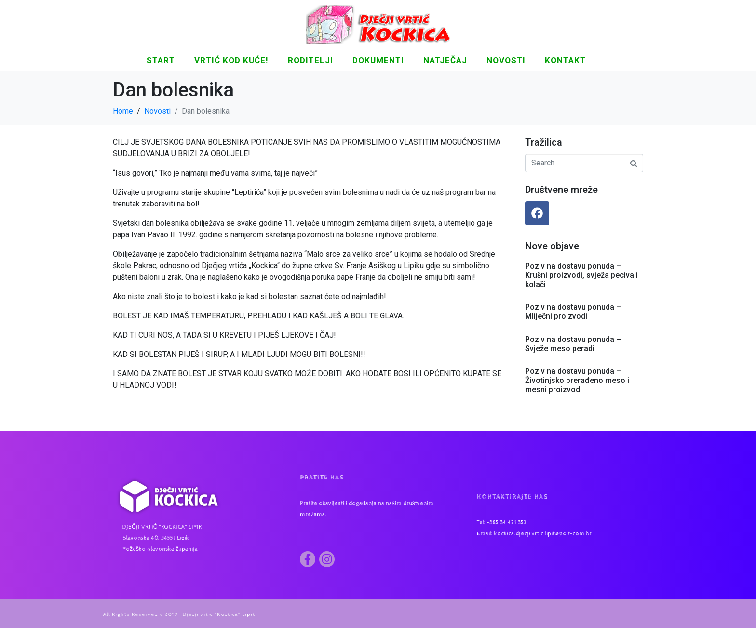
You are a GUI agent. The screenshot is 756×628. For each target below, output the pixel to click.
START (161, 60)
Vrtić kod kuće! (231, 60)
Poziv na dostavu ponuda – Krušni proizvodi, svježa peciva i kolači (581, 275)
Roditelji (310, 60)
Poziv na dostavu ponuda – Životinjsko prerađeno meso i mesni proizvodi (577, 380)
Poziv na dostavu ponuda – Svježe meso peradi (573, 344)
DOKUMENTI (378, 60)
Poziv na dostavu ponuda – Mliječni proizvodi (573, 311)
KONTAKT (565, 60)
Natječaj (445, 60)
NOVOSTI (506, 60)
